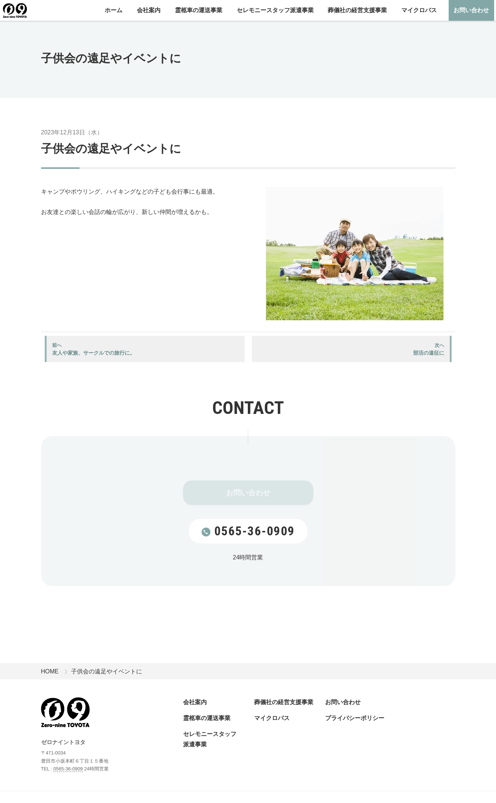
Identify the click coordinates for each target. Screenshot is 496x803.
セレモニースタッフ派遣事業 (275, 10)
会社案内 (149, 10)
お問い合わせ (471, 10)
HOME (50, 671)
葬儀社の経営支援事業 (357, 10)
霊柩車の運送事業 (198, 10)
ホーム (113, 10)
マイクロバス (419, 10)
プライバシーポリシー (354, 718)
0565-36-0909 (248, 530)
